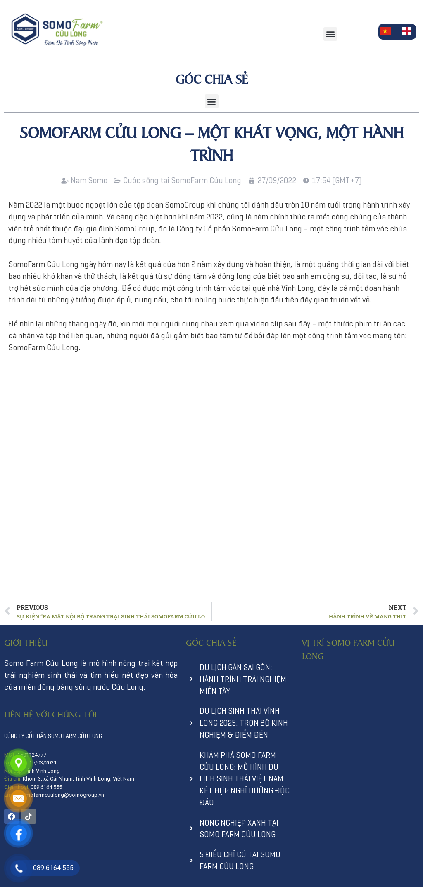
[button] (330, 34)
